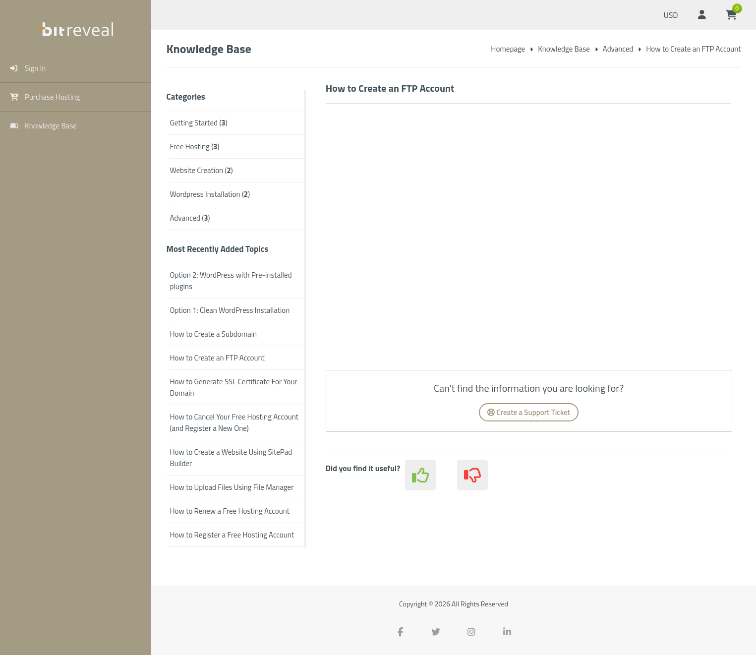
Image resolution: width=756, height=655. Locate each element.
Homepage (508, 49)
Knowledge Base (564, 49)
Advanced (618, 49)
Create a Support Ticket (528, 412)
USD (670, 15)
